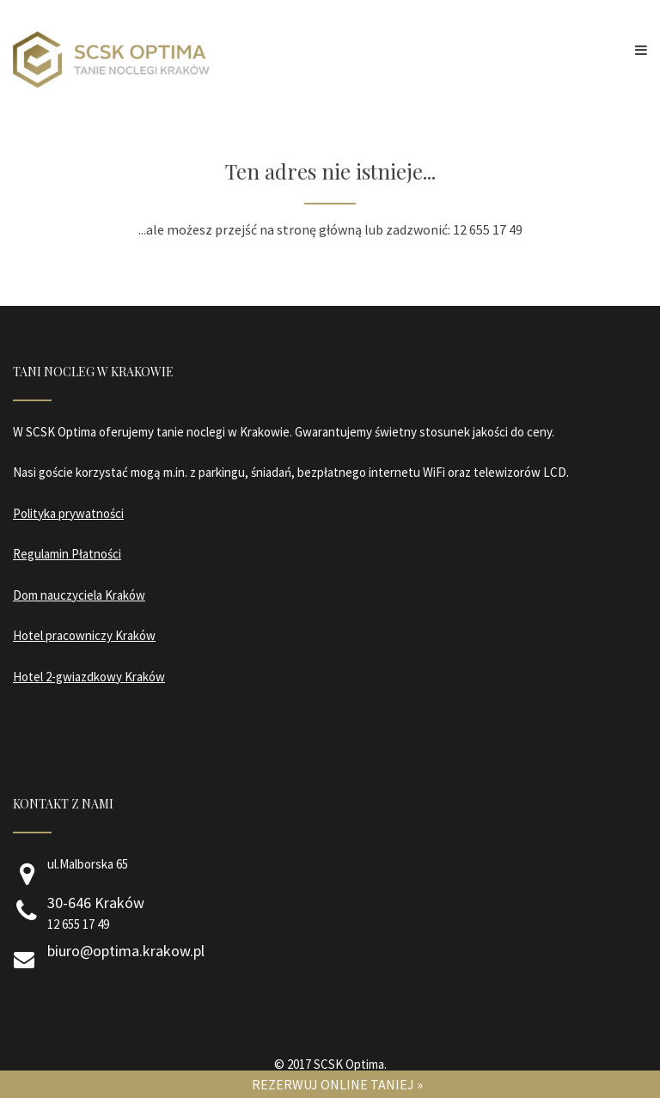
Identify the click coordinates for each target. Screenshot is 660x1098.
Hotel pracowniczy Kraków (84, 635)
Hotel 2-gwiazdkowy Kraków (89, 676)
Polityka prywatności (68, 513)
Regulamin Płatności (67, 554)
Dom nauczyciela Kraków (79, 595)
